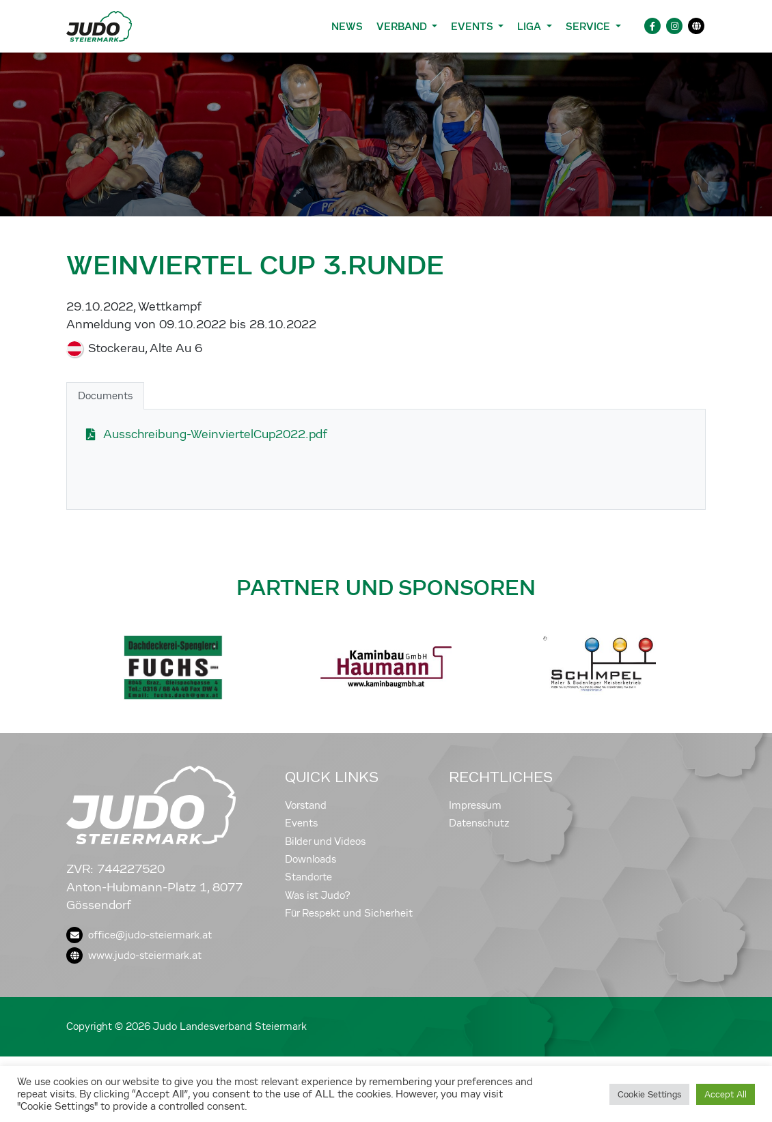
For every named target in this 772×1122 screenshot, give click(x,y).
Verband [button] (402, 26)
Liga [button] (530, 26)
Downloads (310, 859)
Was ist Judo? (317, 895)
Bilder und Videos (325, 841)
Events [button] (473, 26)
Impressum (475, 805)
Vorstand (306, 805)
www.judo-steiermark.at (134, 955)
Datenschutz (479, 823)
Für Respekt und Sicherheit (349, 913)
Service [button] (589, 26)
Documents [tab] (105, 396)
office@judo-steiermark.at (139, 935)
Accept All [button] (725, 1094)
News (347, 26)
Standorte (308, 877)
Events (301, 823)
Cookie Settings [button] (649, 1094)
